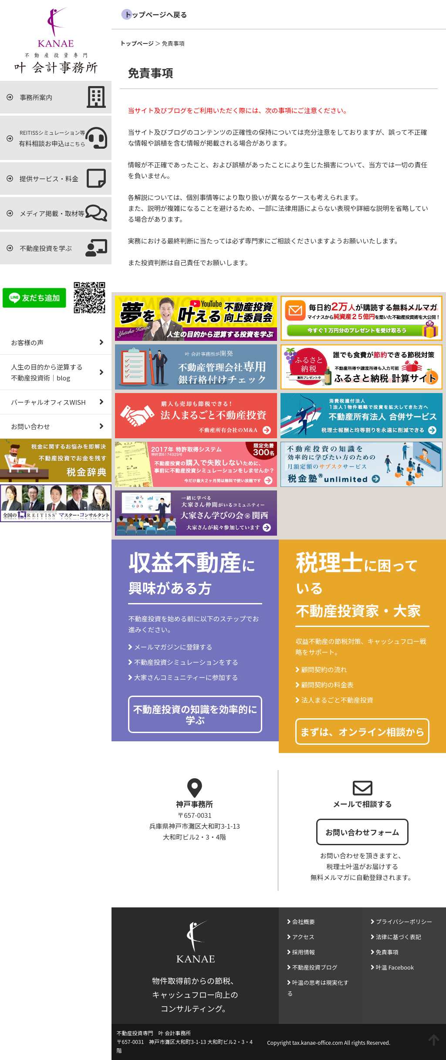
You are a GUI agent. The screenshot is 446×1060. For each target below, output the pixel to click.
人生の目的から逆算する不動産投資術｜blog (58, 372)
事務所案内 (57, 97)
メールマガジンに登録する (173, 646)
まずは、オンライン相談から (362, 731)
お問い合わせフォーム (362, 832)
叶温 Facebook (395, 967)
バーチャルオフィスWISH (58, 402)
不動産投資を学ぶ (57, 248)
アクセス (303, 937)
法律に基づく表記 (398, 937)
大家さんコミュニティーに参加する (186, 677)
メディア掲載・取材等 (57, 213)
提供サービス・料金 (57, 178)
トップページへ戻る (156, 14)
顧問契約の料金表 (327, 684)
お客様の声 (58, 342)
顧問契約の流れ (324, 669)
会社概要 (303, 921)
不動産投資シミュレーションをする (186, 662)
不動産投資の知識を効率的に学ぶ (195, 714)
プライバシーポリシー (404, 921)
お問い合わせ (58, 426)
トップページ (137, 43)
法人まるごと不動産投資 (337, 699)
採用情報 (303, 952)
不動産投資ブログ (315, 967)
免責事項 (387, 952)
